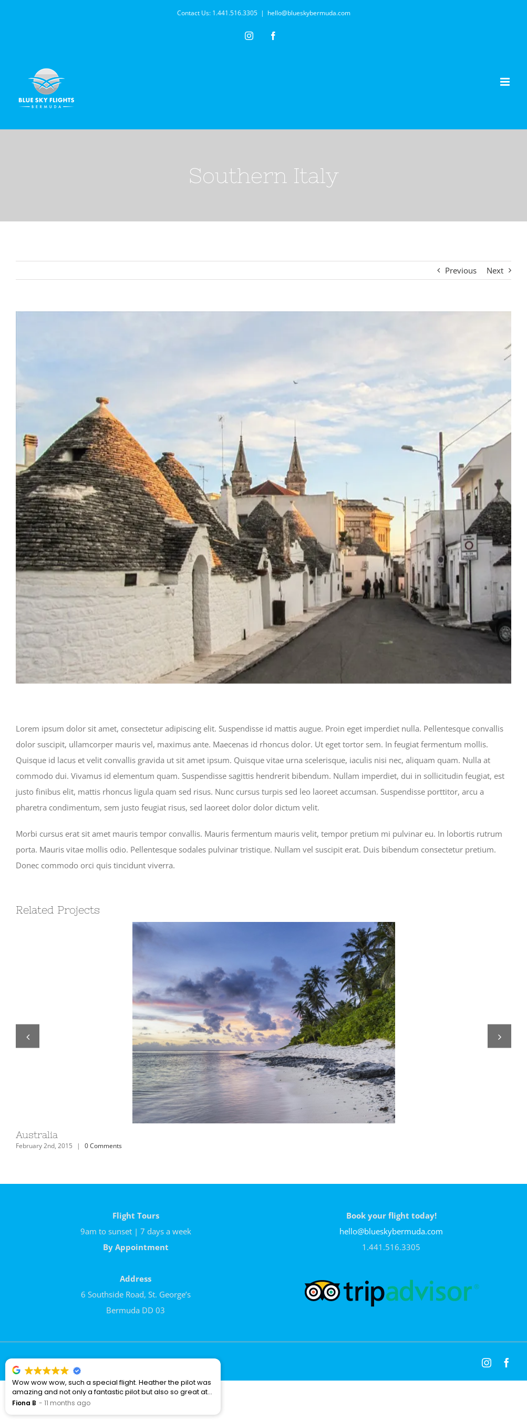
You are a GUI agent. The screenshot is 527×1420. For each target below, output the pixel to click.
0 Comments (103, 1145)
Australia (37, 1134)
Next (495, 270)
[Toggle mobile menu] (505, 81)
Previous (461, 270)
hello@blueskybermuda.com (308, 12)
